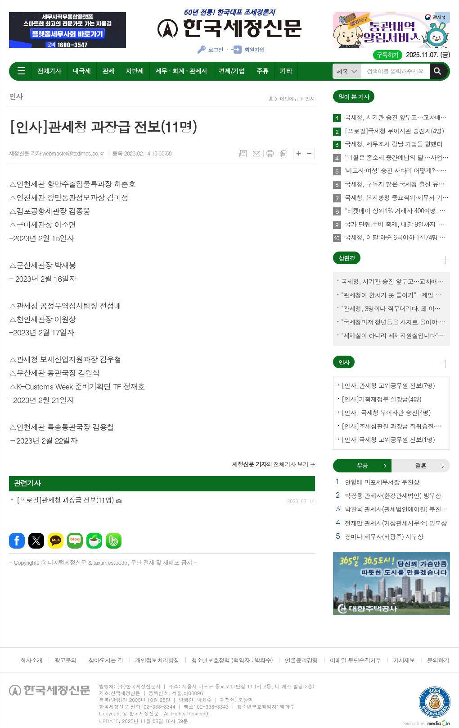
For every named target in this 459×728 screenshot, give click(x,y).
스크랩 (283, 153)
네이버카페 (94, 541)
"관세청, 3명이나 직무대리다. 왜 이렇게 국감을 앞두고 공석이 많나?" (393, 308)
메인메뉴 (289, 98)
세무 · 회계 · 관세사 (181, 70)
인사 (310, 98)
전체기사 (49, 70)
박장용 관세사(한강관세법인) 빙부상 (393, 495)
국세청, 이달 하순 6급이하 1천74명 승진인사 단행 (397, 237)
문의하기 (438, 660)
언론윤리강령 (301, 660)
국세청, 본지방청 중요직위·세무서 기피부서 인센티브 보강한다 (397, 197)
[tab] (362, 465)
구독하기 (388, 54)
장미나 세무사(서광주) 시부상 (384, 536)
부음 (385, 465)
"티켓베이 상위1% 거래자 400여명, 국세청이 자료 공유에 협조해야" (397, 210)
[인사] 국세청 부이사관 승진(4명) (386, 412)
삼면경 (346, 258)
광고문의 (65, 660)
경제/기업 (232, 70)
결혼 (443, 465)
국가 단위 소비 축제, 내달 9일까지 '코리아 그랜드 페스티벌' (397, 224)
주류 (262, 70)
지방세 (134, 70)
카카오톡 (55, 541)
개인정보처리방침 (157, 660)
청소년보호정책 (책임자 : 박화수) (232, 660)
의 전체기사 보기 (270, 464)
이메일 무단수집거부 (355, 660)
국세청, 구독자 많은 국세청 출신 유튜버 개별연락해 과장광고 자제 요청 (397, 184)
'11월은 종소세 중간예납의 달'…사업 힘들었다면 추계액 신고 (397, 157)
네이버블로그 (75, 541)
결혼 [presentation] (420, 465)
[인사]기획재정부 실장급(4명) (381, 398)
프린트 (270, 153)
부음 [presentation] (362, 465)
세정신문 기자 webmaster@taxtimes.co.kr (56, 153)
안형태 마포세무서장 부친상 (382, 482)
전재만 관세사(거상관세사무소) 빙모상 (396, 523)
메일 (256, 153)
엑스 (36, 541)
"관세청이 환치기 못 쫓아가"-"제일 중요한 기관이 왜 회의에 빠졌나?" (393, 294)
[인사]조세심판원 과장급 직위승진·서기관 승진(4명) (393, 425)
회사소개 (31, 660)
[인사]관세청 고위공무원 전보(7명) (388, 385)
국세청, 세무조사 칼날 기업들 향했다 (393, 144)
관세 (108, 70)
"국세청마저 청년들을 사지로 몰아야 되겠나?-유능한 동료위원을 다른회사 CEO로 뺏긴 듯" (393, 321)
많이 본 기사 (353, 96)
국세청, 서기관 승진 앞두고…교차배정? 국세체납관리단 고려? (397, 117)
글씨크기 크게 (298, 153)
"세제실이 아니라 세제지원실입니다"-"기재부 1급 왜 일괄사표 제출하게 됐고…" (393, 335)
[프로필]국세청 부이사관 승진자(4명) (394, 131)
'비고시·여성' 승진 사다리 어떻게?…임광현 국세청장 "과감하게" (397, 170)
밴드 (114, 541)
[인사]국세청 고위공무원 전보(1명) (388, 439)
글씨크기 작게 (309, 153)
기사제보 (404, 660)
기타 (286, 70)
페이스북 (17, 541)
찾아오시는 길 (106, 660)
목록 (243, 153)
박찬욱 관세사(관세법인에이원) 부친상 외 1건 (397, 509)
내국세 (81, 70)
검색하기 (437, 71)
